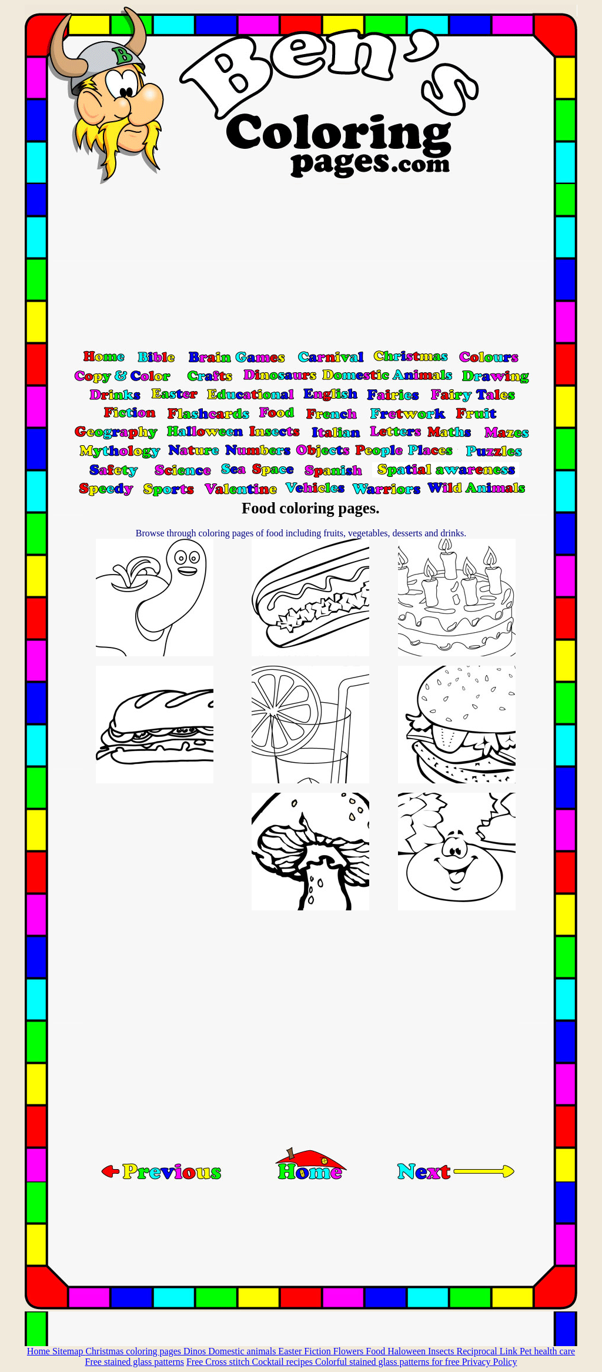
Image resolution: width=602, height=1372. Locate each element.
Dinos (195, 1351)
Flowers (349, 1351)
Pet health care (547, 1351)
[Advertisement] (301, 266)
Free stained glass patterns (134, 1362)
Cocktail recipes (283, 1362)
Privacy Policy (489, 1362)
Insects (442, 1351)
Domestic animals (243, 1351)
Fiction (318, 1351)
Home (39, 1351)
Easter (291, 1351)
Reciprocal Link (488, 1351)
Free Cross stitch (219, 1362)
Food (376, 1351)
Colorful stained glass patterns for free (388, 1362)
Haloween (407, 1351)
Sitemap (68, 1351)
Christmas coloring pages (134, 1351)
